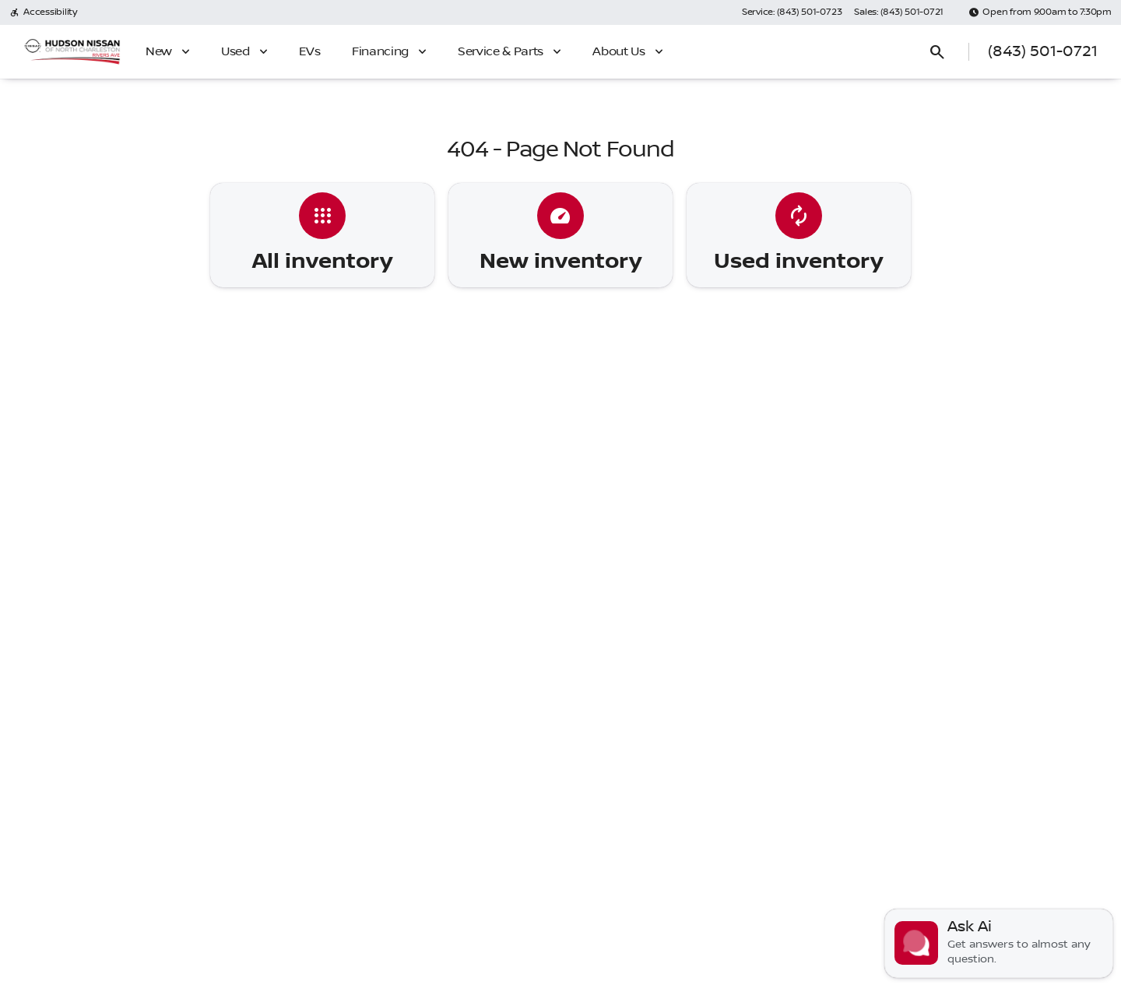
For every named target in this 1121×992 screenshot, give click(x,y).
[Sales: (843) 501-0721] (899, 12)
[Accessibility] (43, 12)
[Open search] (937, 52)
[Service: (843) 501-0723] (792, 12)
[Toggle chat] (998, 943)
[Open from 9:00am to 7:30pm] (1040, 12)
